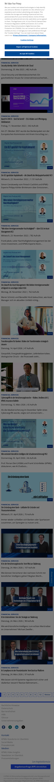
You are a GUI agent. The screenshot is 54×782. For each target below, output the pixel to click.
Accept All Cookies (27, 52)
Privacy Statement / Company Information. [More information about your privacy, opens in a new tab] (30, 33)
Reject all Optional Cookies (27, 45)
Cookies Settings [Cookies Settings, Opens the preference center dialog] (26, 38)
